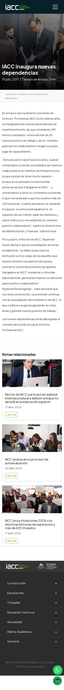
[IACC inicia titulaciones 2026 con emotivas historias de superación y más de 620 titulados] (32, 501)
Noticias (22, 94)
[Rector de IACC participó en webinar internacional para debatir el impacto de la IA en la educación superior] (32, 374)
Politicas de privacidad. (30, 666)
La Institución (16, 583)
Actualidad (14, 622)
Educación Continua (20, 612)
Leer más (11, 414)
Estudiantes (15, 593)
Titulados (13, 602)
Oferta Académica (19, 632)
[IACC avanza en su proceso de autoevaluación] (32, 439)
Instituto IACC (11, 94)
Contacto (13, 641)
